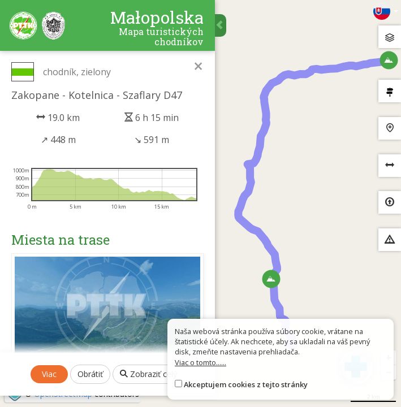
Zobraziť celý (148, 374)
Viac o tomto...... (200, 362)
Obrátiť (90, 374)
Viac (49, 374)
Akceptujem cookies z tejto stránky (246, 384)
